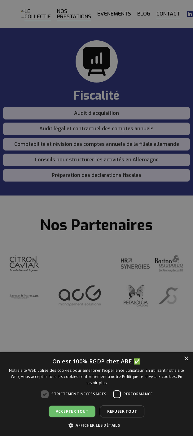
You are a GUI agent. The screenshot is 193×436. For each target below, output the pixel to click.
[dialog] (96, 218)
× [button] (186, 359)
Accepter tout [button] (72, 411)
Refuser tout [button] (122, 411)
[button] (96, 425)
